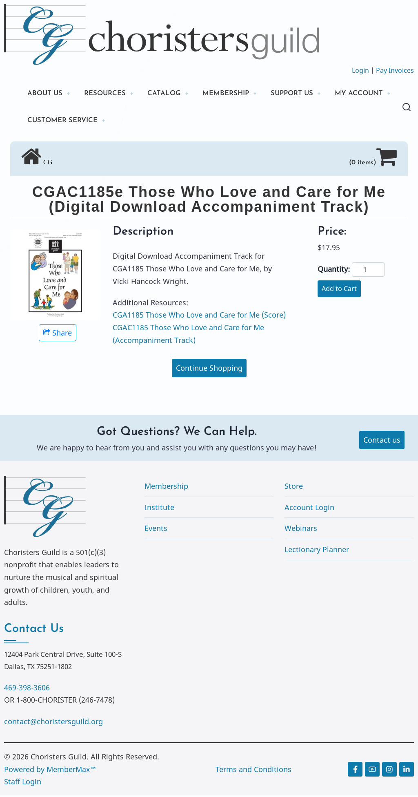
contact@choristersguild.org (53, 723)
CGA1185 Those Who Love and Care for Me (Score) (199, 317)
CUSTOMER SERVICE (139, 121)
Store (294, 488)
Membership (166, 488)
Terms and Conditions (253, 771)
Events (156, 530)
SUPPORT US (306, 94)
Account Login (309, 509)
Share (57, 334)
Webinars (301, 530)
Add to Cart (339, 290)
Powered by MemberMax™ (50, 771)
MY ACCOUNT (53, 121)
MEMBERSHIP (236, 94)
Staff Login (22, 783)
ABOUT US (46, 94)
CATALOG (171, 94)
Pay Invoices (395, 70)
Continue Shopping (209, 369)
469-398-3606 (27, 689)
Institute (159, 509)
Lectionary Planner (317, 551)
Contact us (381, 442)
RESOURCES (109, 94)
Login (360, 70)
